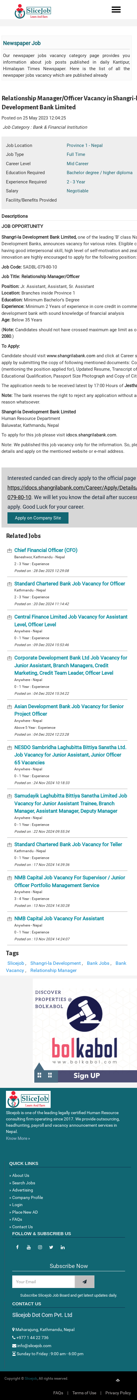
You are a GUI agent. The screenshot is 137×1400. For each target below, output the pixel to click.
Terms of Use (84, 1392)
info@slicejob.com (31, 1345)
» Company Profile (26, 1197)
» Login (16, 1204)
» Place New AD (23, 1212)
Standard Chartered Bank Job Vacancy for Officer (69, 584)
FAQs (58, 1392)
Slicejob (15, 963)
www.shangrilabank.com (71, 355)
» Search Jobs (22, 1182)
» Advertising (21, 1190)
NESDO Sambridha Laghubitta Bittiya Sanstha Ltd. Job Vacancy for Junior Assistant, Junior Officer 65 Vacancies (70, 755)
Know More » (18, 1138)
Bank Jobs (98, 963)
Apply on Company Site (38, 518)
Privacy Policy (118, 1392)
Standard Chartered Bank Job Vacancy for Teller (68, 844)
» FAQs (15, 1219)
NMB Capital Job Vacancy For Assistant (59, 918)
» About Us (19, 1175)
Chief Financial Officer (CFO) (45, 550)
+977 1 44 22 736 (30, 1337)
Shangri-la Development (55, 963)
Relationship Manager (53, 970)
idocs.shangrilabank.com (91, 435)
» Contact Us (21, 1226)
